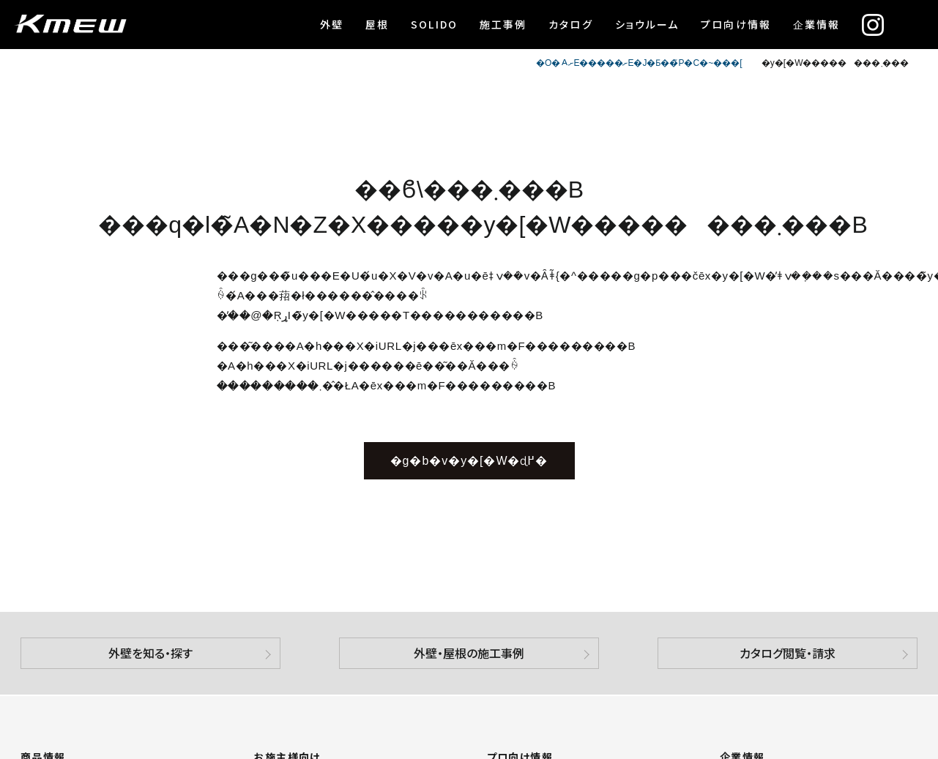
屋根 (377, 24)
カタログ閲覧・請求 (787, 653)
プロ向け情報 (736, 24)
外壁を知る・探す (150, 653)
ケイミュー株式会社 (70, 25)
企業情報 (816, 24)
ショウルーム (647, 24)
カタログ (570, 24)
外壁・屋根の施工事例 (469, 653)
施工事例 (503, 24)
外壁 (331, 24)
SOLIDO (434, 24)
